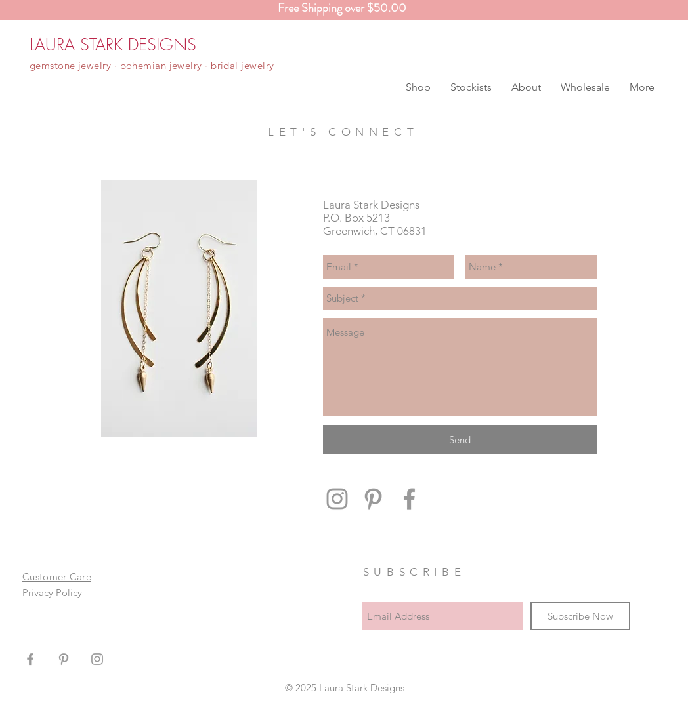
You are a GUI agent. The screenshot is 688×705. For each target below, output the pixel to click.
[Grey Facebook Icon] (409, 499)
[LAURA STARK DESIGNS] (113, 44)
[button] (418, 87)
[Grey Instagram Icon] (337, 499)
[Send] (460, 439)
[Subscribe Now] (580, 616)
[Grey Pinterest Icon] (373, 499)
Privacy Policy (52, 592)
